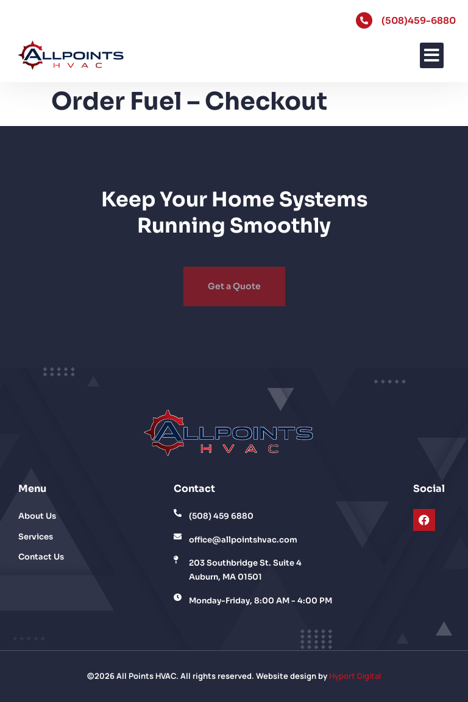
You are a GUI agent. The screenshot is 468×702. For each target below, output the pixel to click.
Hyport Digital (355, 675)
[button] (432, 55)
